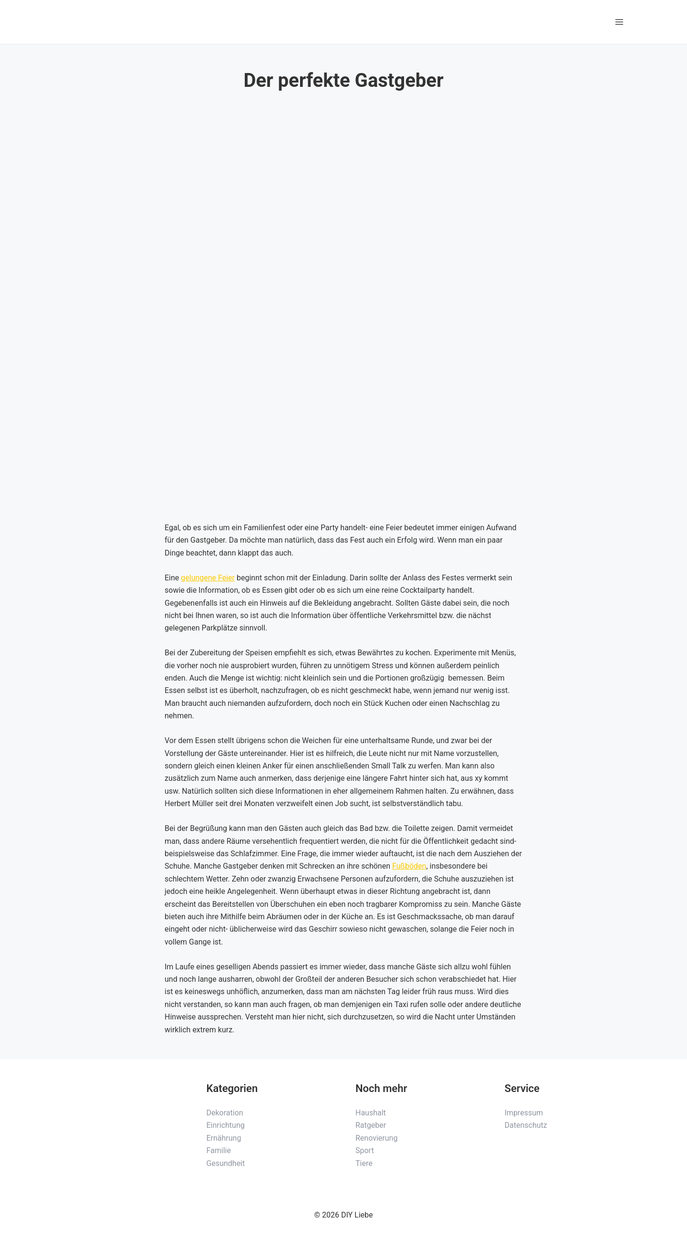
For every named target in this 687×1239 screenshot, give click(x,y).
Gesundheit (226, 1163)
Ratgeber (370, 1125)
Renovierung (376, 1138)
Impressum (524, 1112)
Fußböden (409, 866)
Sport (364, 1150)
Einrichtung (226, 1125)
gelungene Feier (208, 577)
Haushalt (370, 1112)
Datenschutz (526, 1125)
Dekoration (225, 1112)
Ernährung (224, 1138)
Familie (219, 1150)
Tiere (364, 1163)
